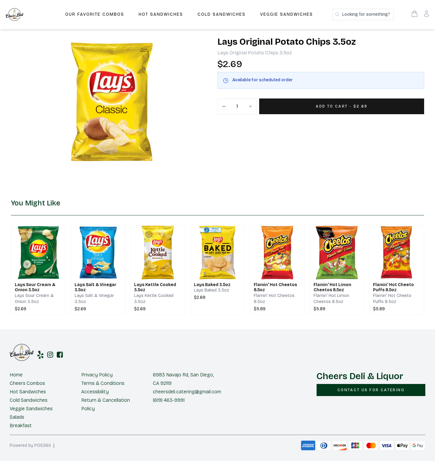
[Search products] (363, 14)
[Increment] (250, 106)
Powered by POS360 (30, 445)
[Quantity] (237, 106)
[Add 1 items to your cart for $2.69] (341, 106)
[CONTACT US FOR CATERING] (371, 390)
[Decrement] (224, 106)
